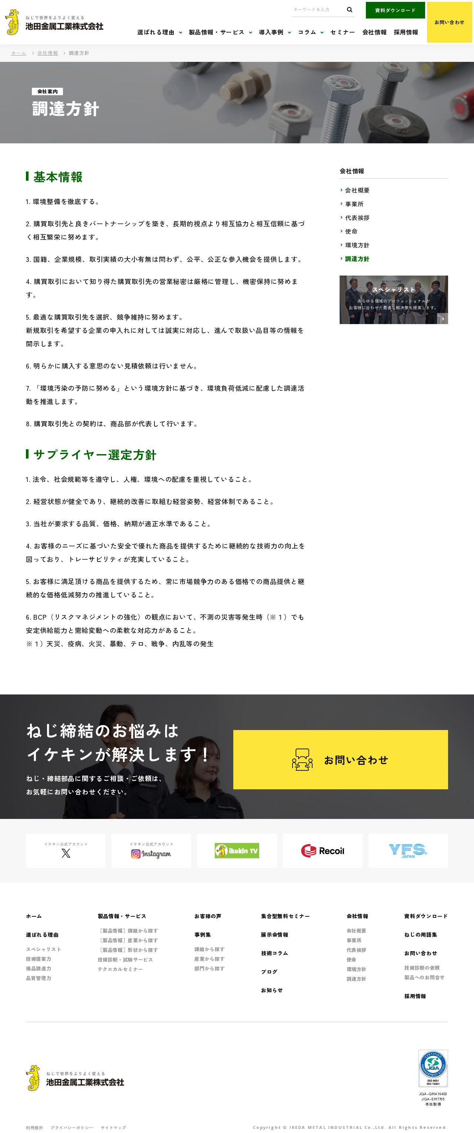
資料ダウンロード (395, 10)
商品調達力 (38, 968)
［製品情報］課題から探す (128, 930)
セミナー (342, 32)
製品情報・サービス (217, 32)
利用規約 (34, 1127)
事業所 (354, 203)
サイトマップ (113, 1127)
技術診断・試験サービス (125, 959)
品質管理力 (38, 978)
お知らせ (272, 990)
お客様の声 (208, 916)
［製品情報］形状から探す (128, 949)
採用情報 (406, 32)
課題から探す (209, 949)
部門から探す (209, 968)
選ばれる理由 (156, 32)
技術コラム (274, 953)
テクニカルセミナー (120, 969)
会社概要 (357, 190)
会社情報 (374, 32)
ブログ (269, 971)
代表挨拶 (357, 217)
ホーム (18, 52)
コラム (307, 32)
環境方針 (357, 244)
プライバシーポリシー (71, 1127)
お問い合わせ (449, 22)
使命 (351, 231)
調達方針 (357, 258)
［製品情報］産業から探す (128, 940)
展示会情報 (274, 934)
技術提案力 (38, 958)
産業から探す (209, 958)
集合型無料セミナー (285, 916)
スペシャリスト (43, 949)
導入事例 (271, 32)
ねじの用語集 (420, 934)
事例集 (202, 934)
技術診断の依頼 (422, 967)
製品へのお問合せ (424, 977)
